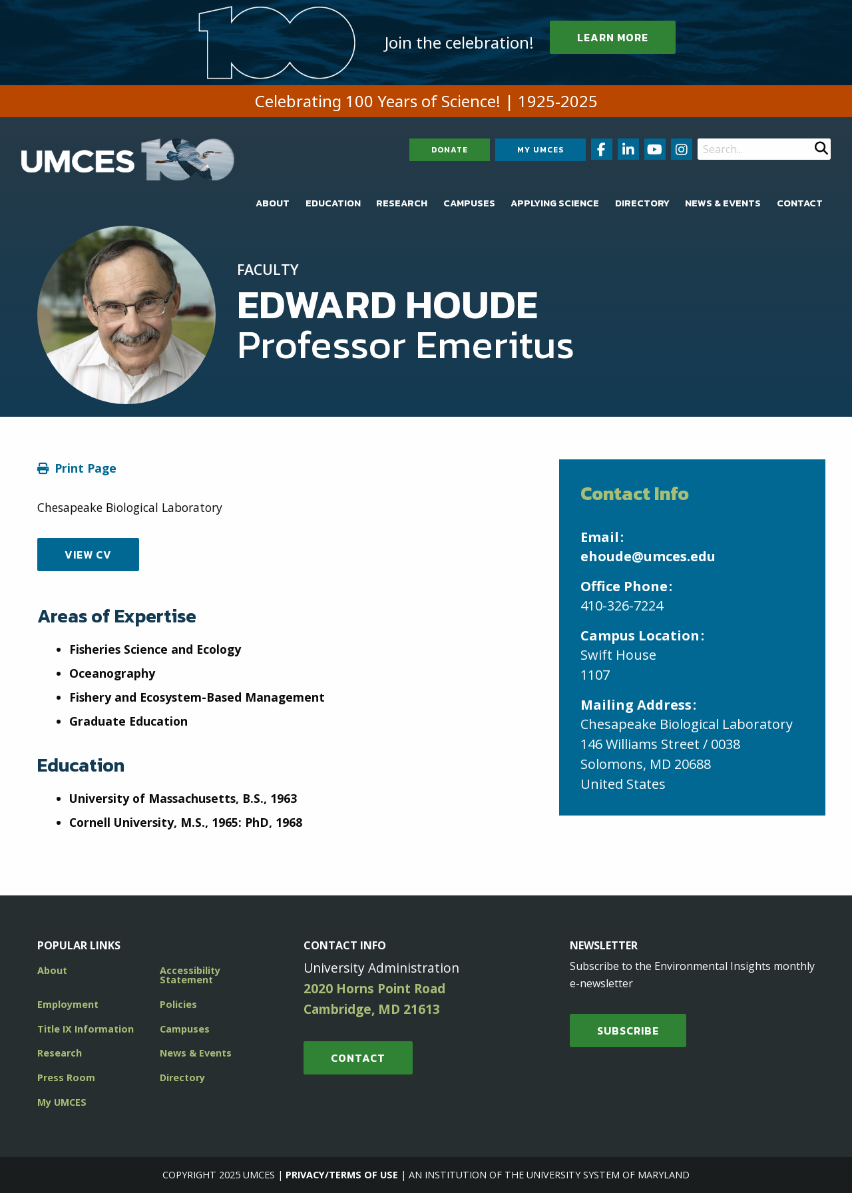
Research (401, 203)
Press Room (66, 1077)
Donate (449, 150)
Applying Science (555, 203)
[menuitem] (273, 203)
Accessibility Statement (190, 975)
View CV (88, 555)
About (273, 203)
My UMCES (540, 150)
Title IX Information (85, 1029)
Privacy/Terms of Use (342, 1174)
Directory (642, 203)
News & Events (723, 203)
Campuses (469, 203)
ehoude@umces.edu (648, 556)
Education (333, 203)
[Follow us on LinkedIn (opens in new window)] (628, 149)
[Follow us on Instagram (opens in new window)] (681, 149)
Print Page (85, 468)
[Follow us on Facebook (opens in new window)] (601, 149)
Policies (178, 1004)
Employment (68, 1004)
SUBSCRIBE (628, 1031)
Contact (800, 203)
